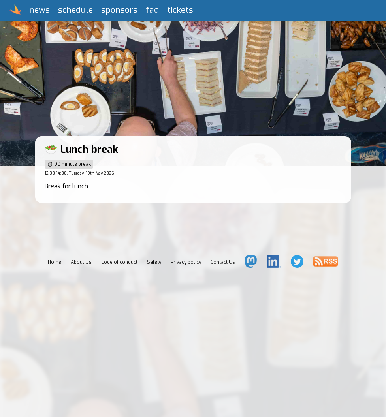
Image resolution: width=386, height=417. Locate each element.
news (39, 9)
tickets (180, 9)
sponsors (119, 9)
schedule (75, 9)
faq (152, 9)
